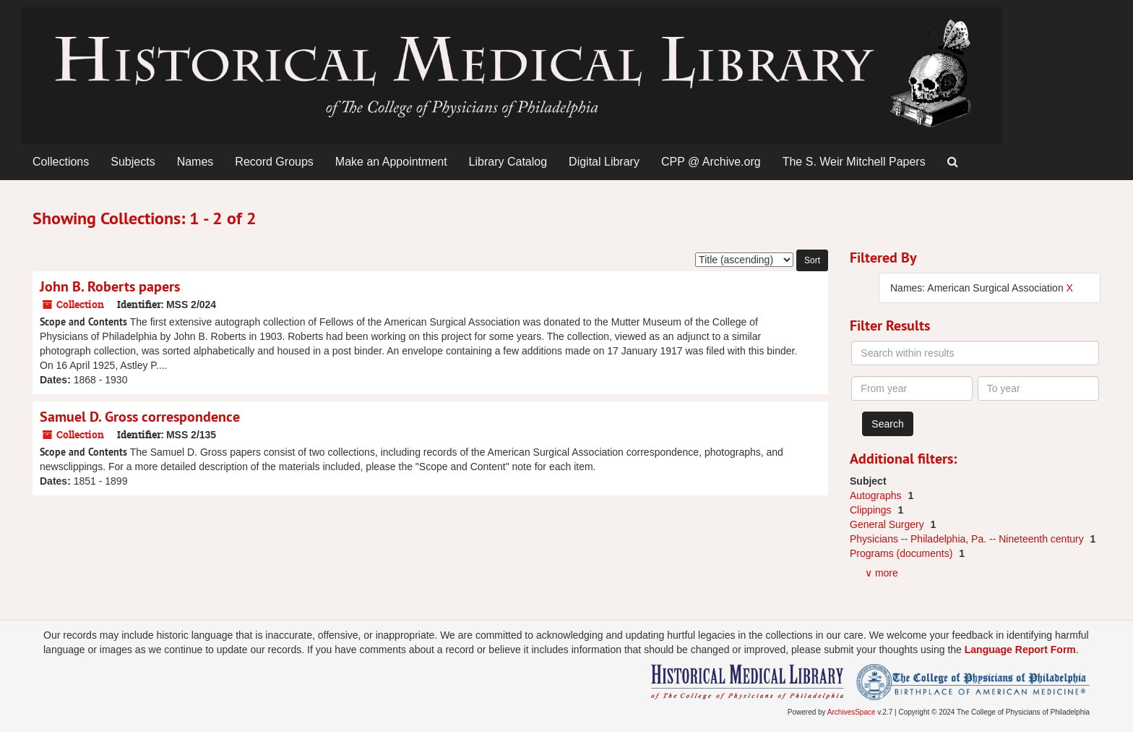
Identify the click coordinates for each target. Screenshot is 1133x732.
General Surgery (888, 524)
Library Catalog (508, 162)
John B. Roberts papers (110, 286)
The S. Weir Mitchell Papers (854, 162)
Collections (61, 162)
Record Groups (274, 162)
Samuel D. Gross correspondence (140, 416)
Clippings (872, 510)
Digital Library (604, 162)
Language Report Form (1020, 649)
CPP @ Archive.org (711, 162)
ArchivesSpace (851, 712)
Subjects (133, 162)
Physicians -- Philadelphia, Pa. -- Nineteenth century (968, 539)
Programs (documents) (902, 553)
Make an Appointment (391, 162)
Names (195, 162)
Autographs (877, 495)
